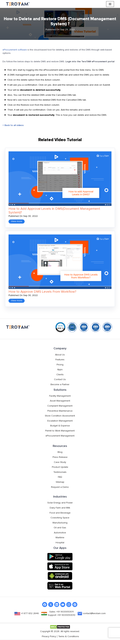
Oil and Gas (60, 527)
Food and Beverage (60, 513)
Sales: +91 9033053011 (61, 612)
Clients (60, 374)
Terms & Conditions (68, 636)
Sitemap (60, 482)
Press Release (60, 457)
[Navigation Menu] (110, 4)
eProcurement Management (60, 436)
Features (59, 359)
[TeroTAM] (17, 4)
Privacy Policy (49, 636)
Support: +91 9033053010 (61, 615)
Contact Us (60, 379)
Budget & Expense (60, 426)
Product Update (60, 467)
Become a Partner (60, 384)
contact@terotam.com (94, 613)
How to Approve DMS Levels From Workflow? (42, 291)
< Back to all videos (13, 125)
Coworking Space (60, 518)
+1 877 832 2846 (30, 613)
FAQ (60, 477)
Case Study (60, 462)
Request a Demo (60, 487)
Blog (60, 452)
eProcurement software (15, 50)
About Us (60, 355)
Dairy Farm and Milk (60, 508)
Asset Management (60, 401)
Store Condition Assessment (60, 416)
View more (16, 221)
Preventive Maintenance (59, 411)
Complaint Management (59, 406)
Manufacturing (60, 523)
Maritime (60, 537)
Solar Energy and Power (60, 503)
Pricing (60, 364)
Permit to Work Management (60, 431)
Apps (60, 369)
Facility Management (60, 396)
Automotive (60, 533)
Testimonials (59, 472)
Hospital (60, 542)
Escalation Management (60, 421)
